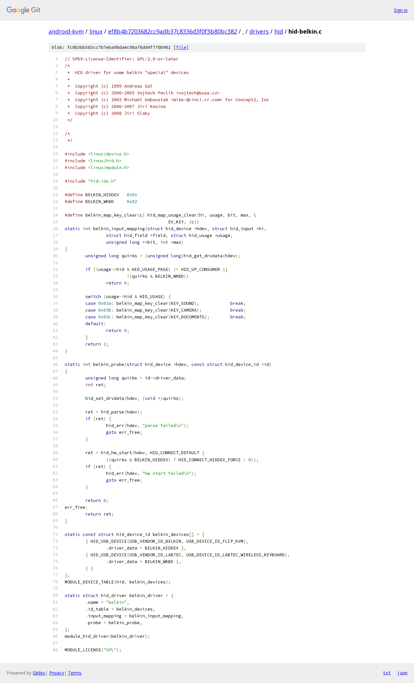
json (402, 673)
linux (96, 31)
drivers (259, 31)
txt (387, 673)
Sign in (401, 10)
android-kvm (66, 31)
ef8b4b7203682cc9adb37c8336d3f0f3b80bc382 (172, 31)
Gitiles (39, 673)
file (181, 47)
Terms (75, 673)
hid (278, 31)
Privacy (56, 673)
